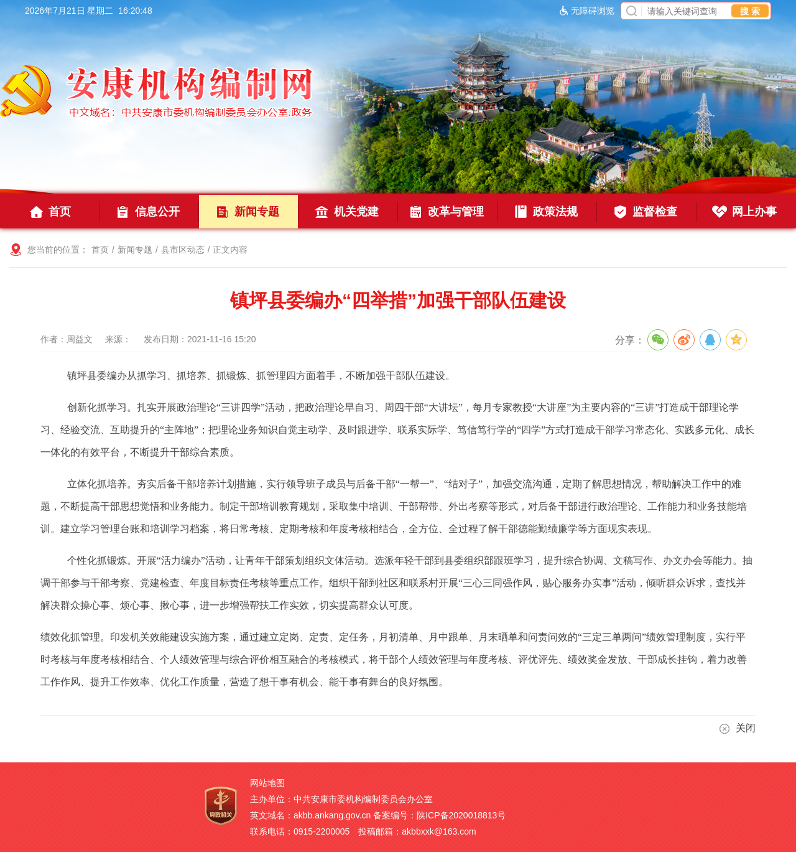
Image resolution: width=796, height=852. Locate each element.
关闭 (738, 728)
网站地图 (267, 783)
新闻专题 (135, 250)
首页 (100, 250)
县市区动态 (183, 250)
